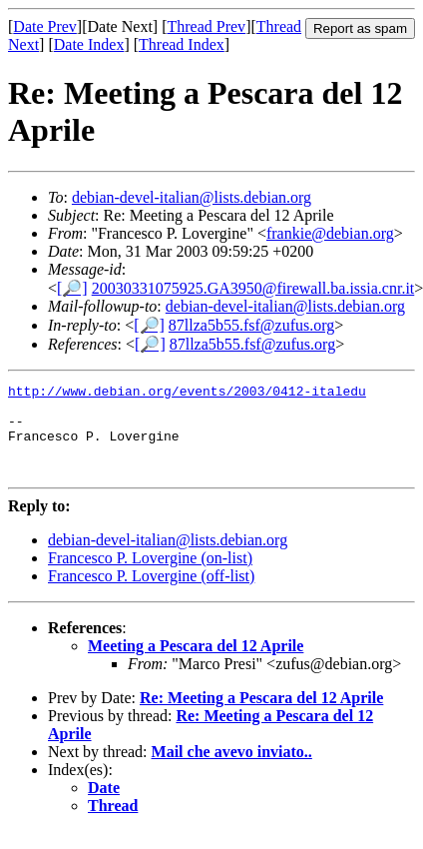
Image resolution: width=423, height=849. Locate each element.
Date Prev (45, 26)
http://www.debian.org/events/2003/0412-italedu (187, 394)
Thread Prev (206, 26)
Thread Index (181, 44)
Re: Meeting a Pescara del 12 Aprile (261, 715)
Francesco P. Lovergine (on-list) (150, 575)
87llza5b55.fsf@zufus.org (251, 325)
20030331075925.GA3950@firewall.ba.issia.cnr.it (253, 288)
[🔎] (72, 288)
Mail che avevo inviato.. (232, 769)
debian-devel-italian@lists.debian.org (191, 197)
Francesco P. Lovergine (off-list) (151, 593)
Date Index (89, 44)
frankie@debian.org (330, 233)
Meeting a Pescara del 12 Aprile (195, 663)
